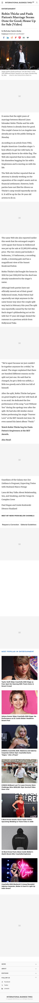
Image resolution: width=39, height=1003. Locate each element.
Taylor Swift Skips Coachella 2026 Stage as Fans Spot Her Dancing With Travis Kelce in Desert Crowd (18, 684)
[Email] (24, 37)
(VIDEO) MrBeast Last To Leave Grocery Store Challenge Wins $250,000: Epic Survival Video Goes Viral (19, 787)
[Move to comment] (28, 37)
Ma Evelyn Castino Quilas (12, 31)
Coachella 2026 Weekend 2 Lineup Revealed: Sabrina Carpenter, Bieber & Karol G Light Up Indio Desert (18, 886)
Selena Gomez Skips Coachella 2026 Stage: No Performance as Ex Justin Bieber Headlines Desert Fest (19, 718)
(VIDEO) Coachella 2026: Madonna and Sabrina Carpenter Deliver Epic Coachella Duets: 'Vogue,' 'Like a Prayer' (19, 753)
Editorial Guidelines (28, 525)
